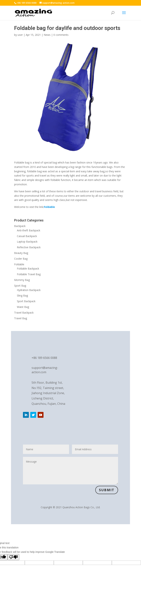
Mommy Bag (22, 280)
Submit (106, 490)
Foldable (19, 264)
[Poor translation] (13, 557)
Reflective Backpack (29, 247)
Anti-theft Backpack (28, 230)
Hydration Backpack (29, 290)
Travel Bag (20, 318)
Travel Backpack (24, 312)
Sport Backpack (26, 301)
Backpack (20, 226)
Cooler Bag (21, 258)
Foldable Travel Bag (29, 274)
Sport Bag (20, 285)
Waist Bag (23, 307)
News (47, 35)
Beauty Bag (21, 253)
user (20, 35)
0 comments (60, 35)
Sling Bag (22, 295)
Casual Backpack (27, 236)
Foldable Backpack (28, 268)
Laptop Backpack (27, 241)
